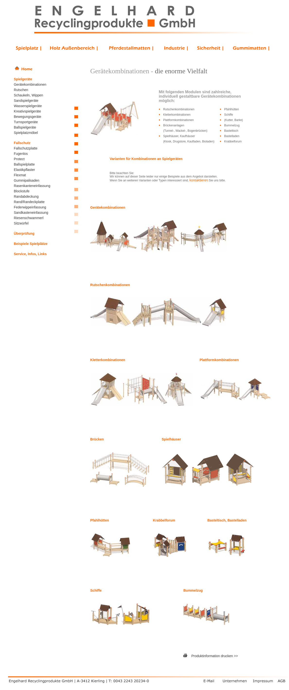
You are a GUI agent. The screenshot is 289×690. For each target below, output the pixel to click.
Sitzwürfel (21, 223)
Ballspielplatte (24, 164)
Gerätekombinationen (30, 84)
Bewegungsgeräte (27, 117)
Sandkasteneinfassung (31, 212)
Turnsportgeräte (26, 122)
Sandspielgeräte (26, 101)
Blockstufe (22, 191)
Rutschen (21, 90)
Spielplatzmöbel (26, 133)
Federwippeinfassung (30, 207)
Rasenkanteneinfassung (32, 186)
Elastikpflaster (24, 170)
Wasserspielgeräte (28, 106)
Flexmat (20, 175)
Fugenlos (21, 154)
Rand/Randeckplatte (29, 202)
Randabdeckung (26, 196)
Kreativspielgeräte (27, 111)
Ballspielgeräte (25, 127)
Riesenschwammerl (29, 218)
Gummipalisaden (26, 180)
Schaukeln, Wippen (28, 95)
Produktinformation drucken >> (214, 656)
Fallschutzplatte (25, 148)
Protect (19, 159)
